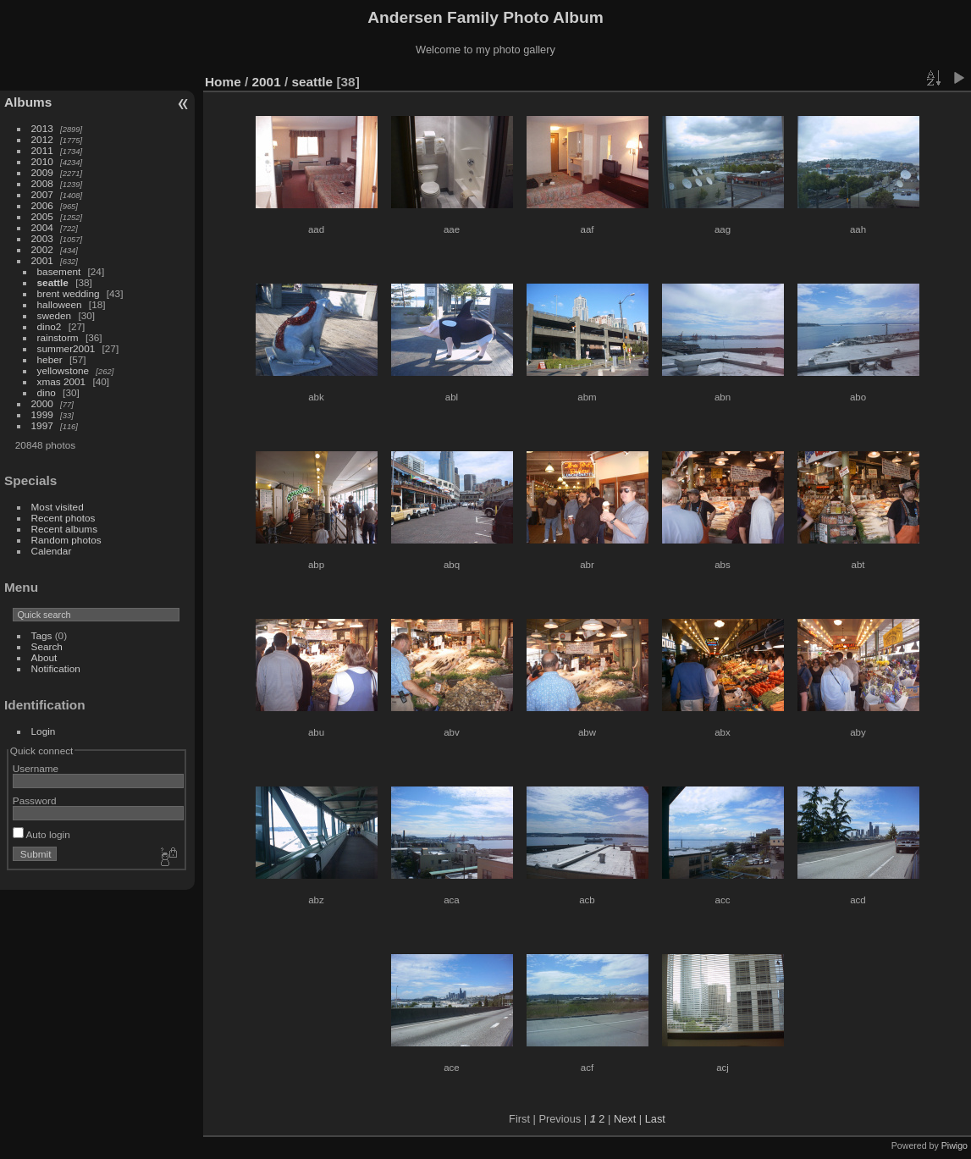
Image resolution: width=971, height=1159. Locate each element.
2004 (42, 227)
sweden (54, 315)
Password (35, 800)
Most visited (57, 506)
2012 (42, 139)
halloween (59, 304)
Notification (55, 668)
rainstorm (58, 337)
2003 (42, 238)
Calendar (51, 550)
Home (223, 82)
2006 (42, 205)
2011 (42, 150)
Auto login (41, 834)
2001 (42, 260)
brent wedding (68, 293)
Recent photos (63, 517)
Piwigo (954, 1145)
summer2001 (66, 348)
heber (50, 359)
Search (47, 646)
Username (35, 768)
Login (43, 731)
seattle (53, 282)
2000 (42, 403)
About (44, 657)
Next (625, 1118)
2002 (42, 249)
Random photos (66, 539)
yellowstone (63, 370)
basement (59, 271)
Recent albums (64, 528)
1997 (42, 425)
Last (655, 1118)
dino (46, 392)
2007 (42, 194)
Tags (41, 635)
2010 (42, 161)
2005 (42, 216)
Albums (28, 102)
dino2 (49, 326)
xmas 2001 (61, 381)
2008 (42, 183)
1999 (42, 414)
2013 (42, 128)
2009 (42, 172)
